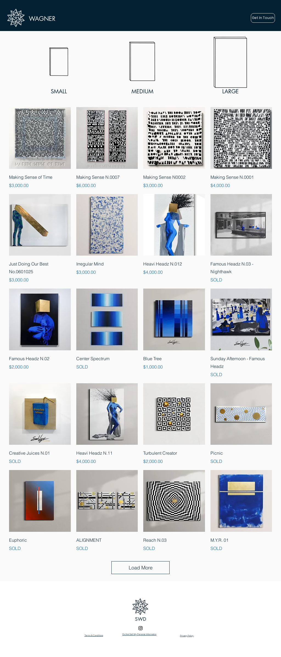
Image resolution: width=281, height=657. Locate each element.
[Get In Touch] (263, 18)
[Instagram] (140, 628)
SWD (140, 619)
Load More (141, 567)
